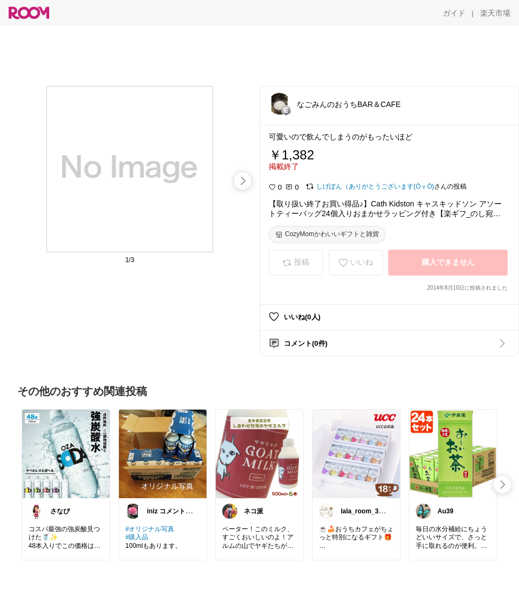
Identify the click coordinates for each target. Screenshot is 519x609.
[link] (66, 453)
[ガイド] (454, 13)
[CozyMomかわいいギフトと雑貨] (327, 234)
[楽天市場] (495, 13)
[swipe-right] (242, 181)
